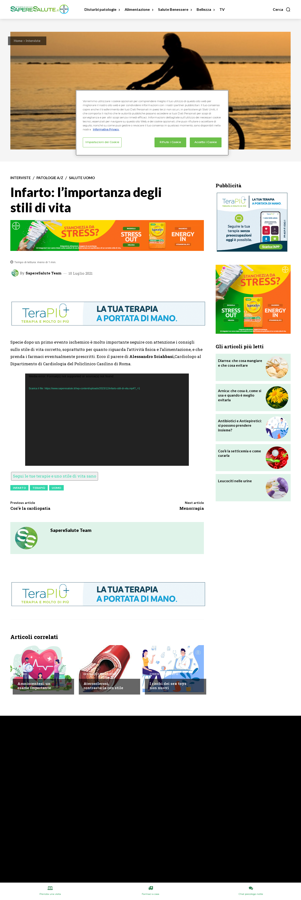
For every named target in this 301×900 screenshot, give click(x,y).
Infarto (19, 488)
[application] (107, 420)
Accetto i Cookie (205, 142)
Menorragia (191, 508)
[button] (282, 9)
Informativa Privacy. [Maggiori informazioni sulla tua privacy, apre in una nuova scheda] (106, 129)
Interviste (33, 41)
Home (18, 41)
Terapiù (38, 488)
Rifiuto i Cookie (170, 142)
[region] (152, 122)
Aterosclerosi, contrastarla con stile (103, 685)
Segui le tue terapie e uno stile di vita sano (54, 476)
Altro (22, 674)
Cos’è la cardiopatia (30, 508)
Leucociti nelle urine (235, 481)
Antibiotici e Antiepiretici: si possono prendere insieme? (240, 425)
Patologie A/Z (49, 178)
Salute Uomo (82, 178)
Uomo (56, 488)
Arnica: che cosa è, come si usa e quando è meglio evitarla (239, 395)
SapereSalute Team (43, 273)
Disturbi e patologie (99, 674)
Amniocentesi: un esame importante (34, 685)
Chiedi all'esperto (164, 674)
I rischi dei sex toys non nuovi (168, 685)
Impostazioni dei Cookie (102, 142)
